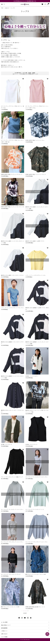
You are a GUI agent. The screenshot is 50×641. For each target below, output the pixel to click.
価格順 (29, 72)
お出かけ (7, 8)
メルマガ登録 (4, 636)
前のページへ (15, 74)
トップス (13, 8)
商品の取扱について (5, 625)
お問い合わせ (4, 634)
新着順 (33, 72)
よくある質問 (4, 622)
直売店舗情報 (4, 628)
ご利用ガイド (4, 631)
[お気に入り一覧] (42, 4)
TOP (2, 8)
